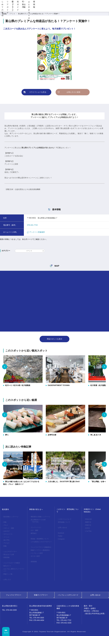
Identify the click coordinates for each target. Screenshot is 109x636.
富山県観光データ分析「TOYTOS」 (38, 521)
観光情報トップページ (11, 517)
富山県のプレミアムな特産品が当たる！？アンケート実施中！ (39, 14)
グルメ (6, 525)
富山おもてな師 (9, 554)
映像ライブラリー (41, 595)
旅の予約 (6, 540)
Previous (4, 366)
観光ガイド (62, 8)
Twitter (60, 536)
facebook (61, 533)
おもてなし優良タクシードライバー (14, 570)
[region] (64, 2)
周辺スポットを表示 (54, 339)
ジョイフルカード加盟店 (12, 563)
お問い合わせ (62, 527)
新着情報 (103, 8)
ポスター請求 (35, 556)
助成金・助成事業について (40, 539)
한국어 (87, 528)
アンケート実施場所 (36, 232)
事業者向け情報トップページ (40, 517)
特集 (5, 522)
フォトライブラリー (13, 595)
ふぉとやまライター (90, 8)
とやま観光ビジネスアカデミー (41, 542)
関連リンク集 (8, 574)
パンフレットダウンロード (68, 595)
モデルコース (8, 534)
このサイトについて (64, 519)
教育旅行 (34, 533)
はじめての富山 (26, 8)
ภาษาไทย (88, 531)
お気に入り (7, 579)
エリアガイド (39, 8)
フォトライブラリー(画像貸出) (41, 547)
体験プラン (51, 8)
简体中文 (88, 525)
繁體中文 (88, 522)
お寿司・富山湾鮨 (75, 8)
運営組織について (64, 522)
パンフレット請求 (37, 553)
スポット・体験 (9, 528)
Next (104, 366)
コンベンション (36, 527)
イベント (12, 14)
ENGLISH (88, 519)
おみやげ (6, 531)
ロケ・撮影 (34, 530)
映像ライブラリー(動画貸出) (40, 550)
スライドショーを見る (37, 92)
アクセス (6, 543)
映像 (5, 546)
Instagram (61, 539)
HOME (4, 14)
